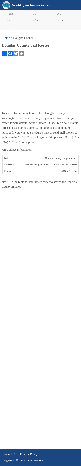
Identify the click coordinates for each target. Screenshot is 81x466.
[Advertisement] (40, 80)
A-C (35, 13)
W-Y (10, 26)
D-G (60, 13)
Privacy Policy (29, 454)
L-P (35, 20)
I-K (10, 20)
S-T (60, 20)
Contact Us (9, 454)
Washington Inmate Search (31, 5)
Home (10, 13)
